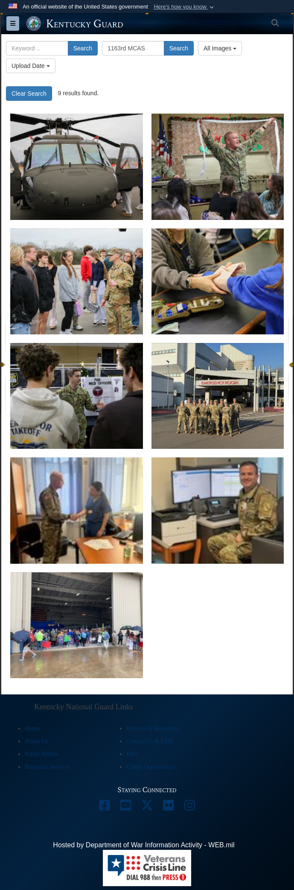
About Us (36, 741)
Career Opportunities (151, 767)
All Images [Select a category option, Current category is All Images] (220, 48)
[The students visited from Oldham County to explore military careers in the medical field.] (76, 281)
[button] (184, 7)
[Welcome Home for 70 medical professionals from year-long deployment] (76, 625)
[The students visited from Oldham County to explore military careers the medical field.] (76, 167)
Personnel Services (47, 767)
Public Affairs (41, 754)
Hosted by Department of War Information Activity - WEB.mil (143, 845)
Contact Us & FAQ (149, 741)
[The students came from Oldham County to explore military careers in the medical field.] (76, 396)
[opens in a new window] (104, 807)
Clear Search (29, 93)
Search (82, 48)
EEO (132, 754)
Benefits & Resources (152, 728)
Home (32, 728)
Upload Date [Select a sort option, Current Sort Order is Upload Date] (31, 65)
